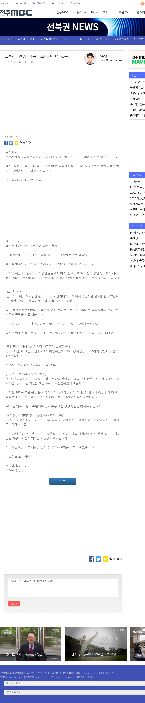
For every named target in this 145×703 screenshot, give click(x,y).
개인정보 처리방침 (85, 677)
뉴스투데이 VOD (49, 39)
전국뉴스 (68, 39)
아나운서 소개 (101, 39)
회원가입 (39, 3)
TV (95, 12)
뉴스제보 (57, 3)
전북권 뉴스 (6, 39)
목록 (62, 481)
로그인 (23, 3)
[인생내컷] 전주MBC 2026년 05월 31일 (93, 654)
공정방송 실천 (121, 39)
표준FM (126, 12)
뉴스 (82, 12)
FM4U (109, 12)
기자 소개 (84, 39)
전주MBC (64, 12)
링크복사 (26, 142)
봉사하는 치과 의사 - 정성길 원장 (23, 654)
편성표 (75, 3)
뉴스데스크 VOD (26, 39)
